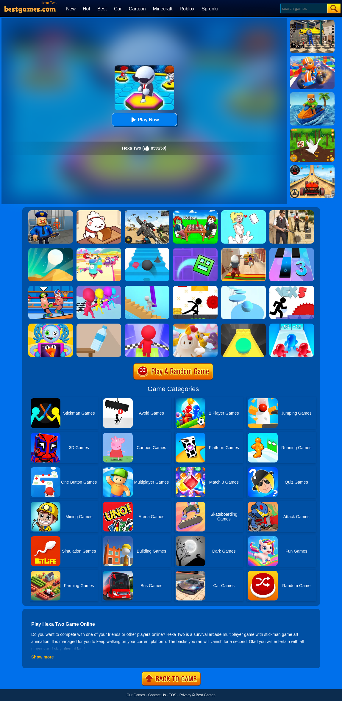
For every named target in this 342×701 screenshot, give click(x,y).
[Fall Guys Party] (50, 326)
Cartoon (137, 8)
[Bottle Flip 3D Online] (98, 326)
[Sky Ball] (243, 326)
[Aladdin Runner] (243, 250)
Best (102, 8)
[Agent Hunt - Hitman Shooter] (291, 212)
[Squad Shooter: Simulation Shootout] (147, 212)
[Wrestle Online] (50, 288)
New (71, 8)
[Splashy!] (243, 288)
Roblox (186, 8)
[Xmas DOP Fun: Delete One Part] (243, 212)
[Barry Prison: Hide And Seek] (50, 212)
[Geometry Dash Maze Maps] (195, 250)
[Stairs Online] (147, 250)
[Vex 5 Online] (291, 288)
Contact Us (157, 695)
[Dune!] (50, 250)
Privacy (185, 695)
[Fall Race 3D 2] (147, 326)
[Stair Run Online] (147, 288)
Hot (86, 8)
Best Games (205, 695)
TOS (172, 695)
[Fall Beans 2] (98, 250)
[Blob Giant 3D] (291, 326)
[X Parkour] (195, 288)
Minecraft (163, 8)
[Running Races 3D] (98, 288)
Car (118, 8)
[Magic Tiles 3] (291, 250)
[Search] (303, 8)
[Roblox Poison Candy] (195, 212)
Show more (42, 657)
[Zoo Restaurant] (98, 212)
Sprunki (210, 8)
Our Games (136, 695)
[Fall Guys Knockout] (195, 326)
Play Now (144, 119)
